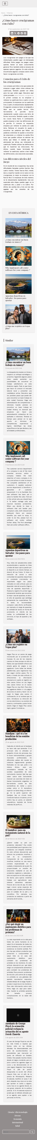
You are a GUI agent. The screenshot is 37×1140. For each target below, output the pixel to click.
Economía (17, 1119)
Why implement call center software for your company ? (17, 268)
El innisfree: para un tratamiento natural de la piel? (17, 832)
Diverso (10, 13)
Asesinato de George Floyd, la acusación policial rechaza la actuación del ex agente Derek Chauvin (16, 1029)
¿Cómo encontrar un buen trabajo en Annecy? (16, 240)
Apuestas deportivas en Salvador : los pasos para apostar (15, 298)
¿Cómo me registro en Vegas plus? (17, 327)
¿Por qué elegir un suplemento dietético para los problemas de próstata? (18, 928)
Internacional (17, 1122)
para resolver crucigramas (24, 95)
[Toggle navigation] (5, 3)
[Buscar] (15, 1132)
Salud (17, 1126)
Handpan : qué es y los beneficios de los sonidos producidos (17, 736)
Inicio (3, 13)
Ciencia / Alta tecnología (17, 1112)
